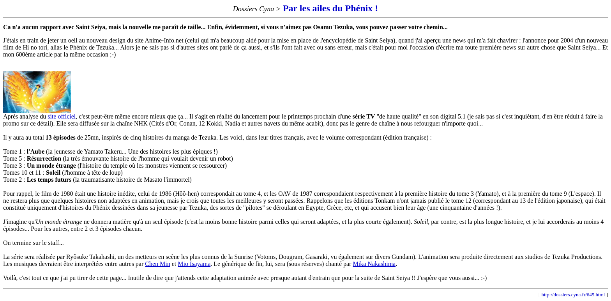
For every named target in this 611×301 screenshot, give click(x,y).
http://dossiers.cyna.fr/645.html (573, 294)
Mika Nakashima (374, 263)
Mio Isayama (194, 263)
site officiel (62, 116)
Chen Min (157, 263)
